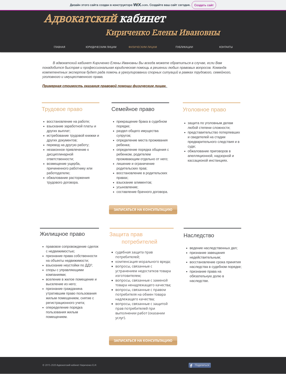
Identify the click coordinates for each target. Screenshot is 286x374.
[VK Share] (230, 365)
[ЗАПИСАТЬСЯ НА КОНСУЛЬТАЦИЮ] (143, 209)
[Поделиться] (200, 365)
